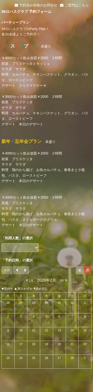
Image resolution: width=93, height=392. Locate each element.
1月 (29, 280)
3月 (63, 280)
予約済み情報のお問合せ (36, 5)
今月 (7, 270)
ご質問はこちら (74, 5)
